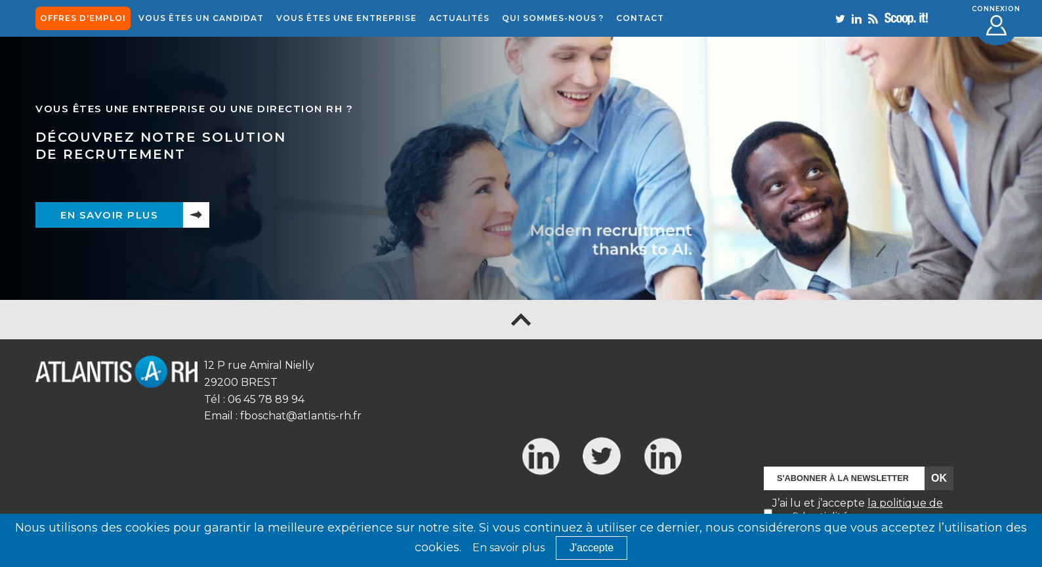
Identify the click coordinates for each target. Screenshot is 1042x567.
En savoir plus (109, 215)
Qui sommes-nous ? (553, 18)
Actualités (459, 18)
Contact (640, 18)
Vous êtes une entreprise (346, 18)
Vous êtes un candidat (201, 18)
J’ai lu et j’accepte (857, 510)
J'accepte (592, 547)
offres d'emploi (83, 18)
